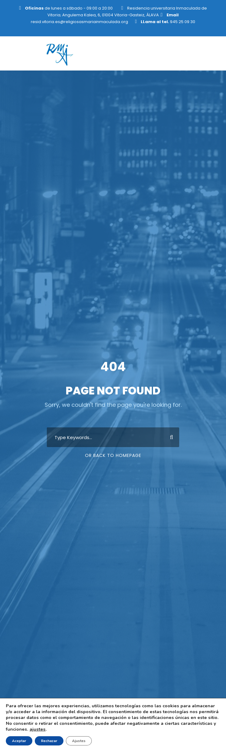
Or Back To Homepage (113, 455)
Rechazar (49, 740)
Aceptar (19, 740)
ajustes (38, 729)
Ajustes (79, 740)
